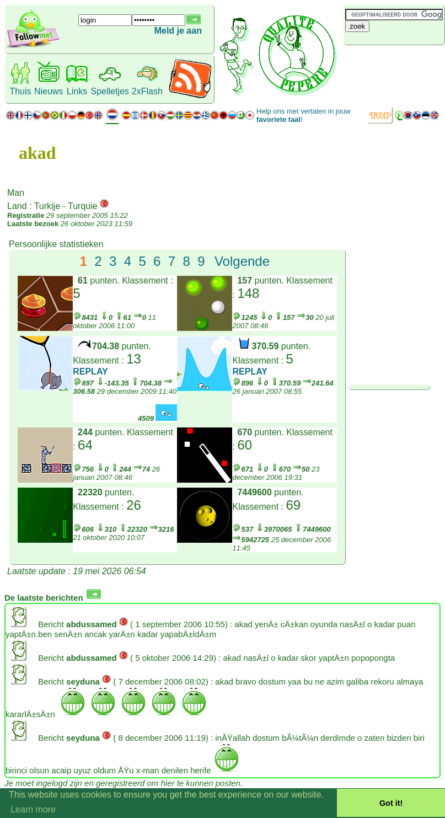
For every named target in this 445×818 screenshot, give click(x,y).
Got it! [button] (391, 803)
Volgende (242, 261)
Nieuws (48, 91)
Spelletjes (109, 91)
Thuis (20, 91)
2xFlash (147, 91)
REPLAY (90, 371)
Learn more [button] (33, 809)
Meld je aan (178, 30)
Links (77, 91)
